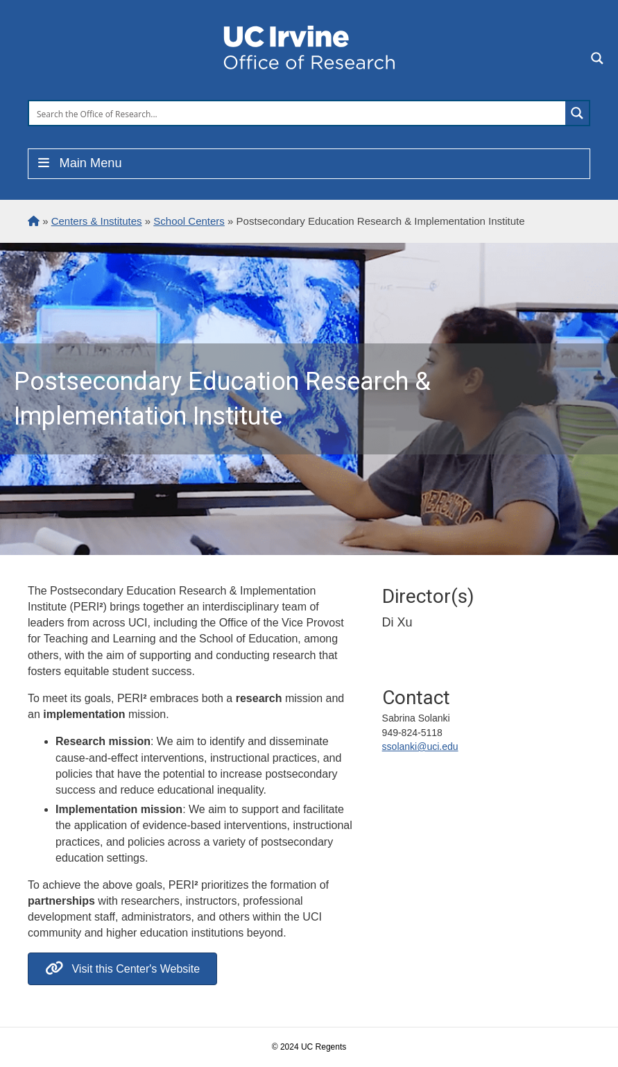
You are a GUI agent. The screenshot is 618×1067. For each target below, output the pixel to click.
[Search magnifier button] (577, 113)
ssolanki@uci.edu (420, 746)
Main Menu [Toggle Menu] (78, 163)
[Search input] (298, 113)
